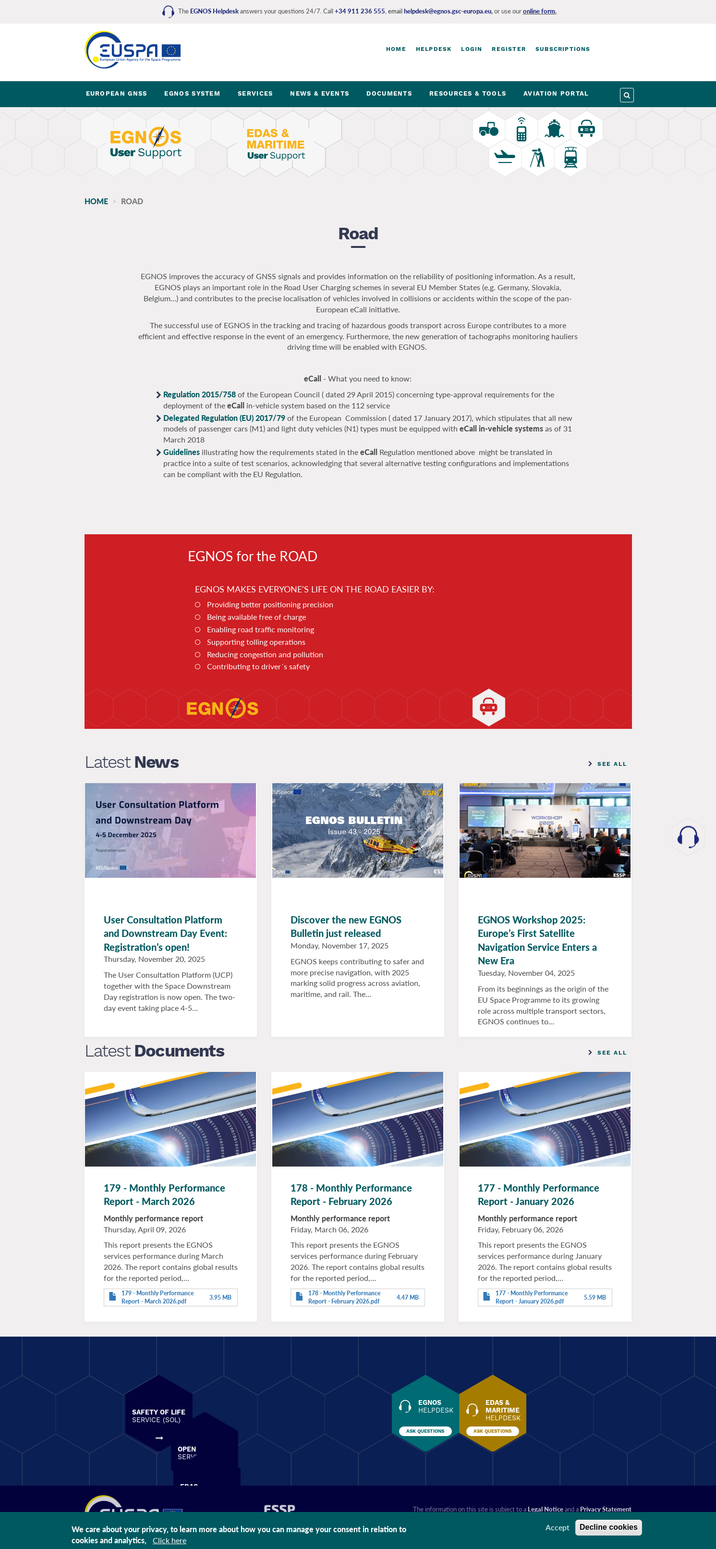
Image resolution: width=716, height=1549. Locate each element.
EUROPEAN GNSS (116, 93)
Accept (558, 1527)
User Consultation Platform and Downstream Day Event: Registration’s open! (165, 938)
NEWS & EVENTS (319, 93)
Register (509, 49)
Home (396, 49)
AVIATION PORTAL (556, 93)
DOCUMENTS (389, 93)
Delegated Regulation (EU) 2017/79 (224, 422)
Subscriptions (563, 49)
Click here (169, 1540)
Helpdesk (434, 49)
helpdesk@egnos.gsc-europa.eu (447, 11)
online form (539, 11)
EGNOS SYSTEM (192, 93)
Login (471, 49)
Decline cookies (609, 1527)
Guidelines (181, 456)
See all (612, 768)
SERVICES (255, 93)
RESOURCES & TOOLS (467, 93)
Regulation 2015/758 (199, 399)
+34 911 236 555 (360, 11)
